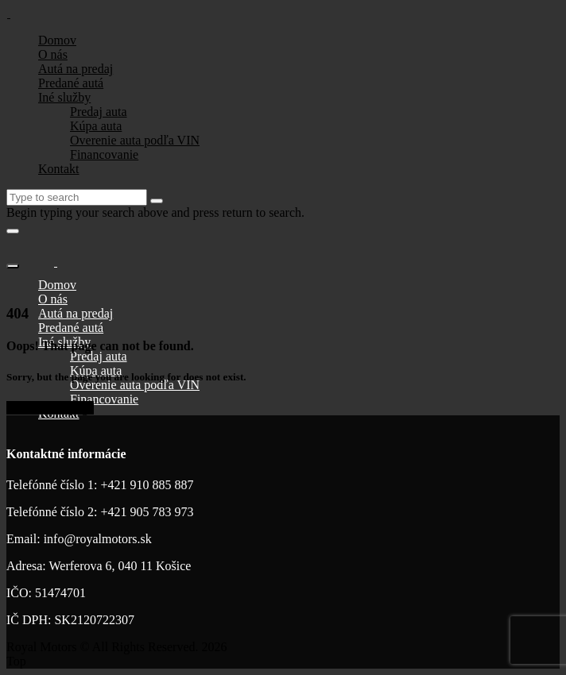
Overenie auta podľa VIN (135, 140)
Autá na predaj (75, 68)
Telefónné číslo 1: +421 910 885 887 (99, 485)
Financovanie (104, 154)
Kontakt (58, 169)
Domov (57, 40)
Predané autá (70, 83)
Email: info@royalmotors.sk (79, 539)
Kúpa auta (96, 126)
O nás (53, 54)
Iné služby (64, 97)
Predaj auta (98, 111)
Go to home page (50, 408)
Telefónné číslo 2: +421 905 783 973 (99, 512)
